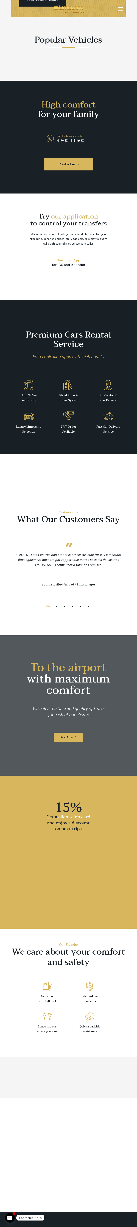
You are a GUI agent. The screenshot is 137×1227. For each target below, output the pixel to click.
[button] (48, 606)
